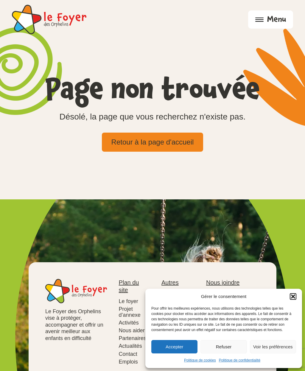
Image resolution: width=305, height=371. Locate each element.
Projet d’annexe (130, 312)
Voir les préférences (273, 346)
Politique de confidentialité (239, 360)
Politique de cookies (200, 360)
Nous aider (132, 330)
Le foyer (128, 301)
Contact (128, 354)
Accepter (174, 346)
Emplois (128, 362)
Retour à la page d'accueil (152, 142)
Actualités (130, 346)
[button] (293, 296)
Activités (129, 323)
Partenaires (132, 338)
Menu (270, 20)
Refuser (224, 346)
